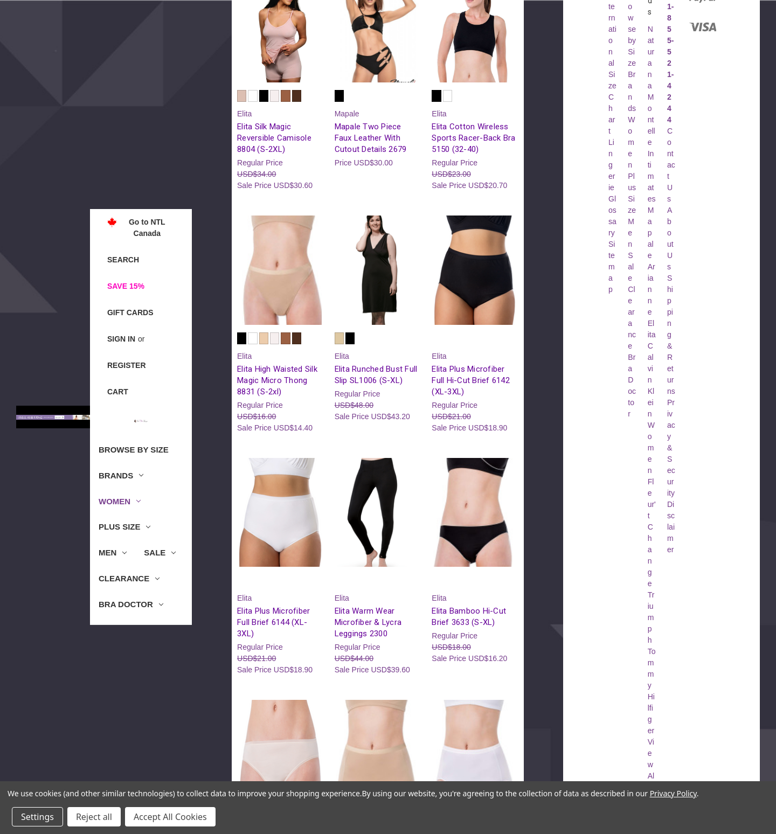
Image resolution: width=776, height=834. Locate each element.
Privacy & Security (671, 447)
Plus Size (125, 526)
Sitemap (611, 267)
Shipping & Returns (671, 334)
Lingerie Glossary (612, 187)
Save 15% (125, 286)
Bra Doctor (131, 604)
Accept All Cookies (170, 817)
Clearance (129, 578)
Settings (37, 817)
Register (126, 365)
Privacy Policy (673, 793)
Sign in (121, 339)
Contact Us (671, 165)
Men (113, 552)
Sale (160, 552)
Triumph (651, 617)
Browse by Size (134, 449)
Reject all (94, 817)
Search (123, 259)
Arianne (651, 289)
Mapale (651, 233)
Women (120, 501)
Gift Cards (130, 312)
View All (651, 764)
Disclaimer (671, 527)
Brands (121, 475)
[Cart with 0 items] (117, 392)
